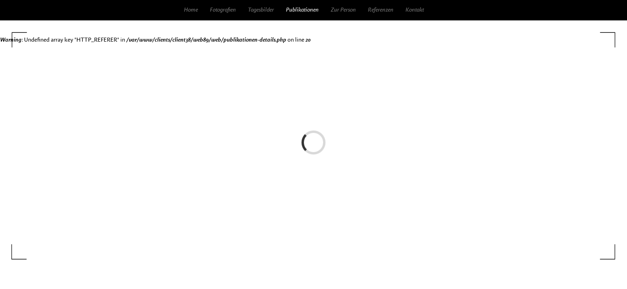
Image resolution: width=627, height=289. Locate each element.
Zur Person (343, 10)
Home (191, 10)
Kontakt (414, 10)
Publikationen (302, 10)
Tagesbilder (261, 10)
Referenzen (380, 10)
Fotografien (223, 10)
